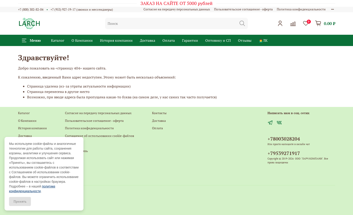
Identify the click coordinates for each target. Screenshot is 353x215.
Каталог (57, 40)
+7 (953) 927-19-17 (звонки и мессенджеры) (82, 9)
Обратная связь (76, 151)
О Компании (82, 40)
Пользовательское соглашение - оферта (243, 9)
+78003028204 (284, 139)
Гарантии (190, 40)
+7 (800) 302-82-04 (30, 9)
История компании (116, 40)
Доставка (147, 40)
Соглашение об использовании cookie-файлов (99, 136)
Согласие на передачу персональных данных (176, 9)
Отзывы (244, 40)
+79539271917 (284, 153)
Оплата (168, 40)
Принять (20, 201)
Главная (70, 158)
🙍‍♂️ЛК (263, 40)
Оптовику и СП (218, 40)
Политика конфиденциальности (301, 9)
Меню (31, 40)
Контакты (72, 143)
